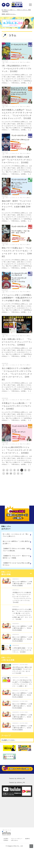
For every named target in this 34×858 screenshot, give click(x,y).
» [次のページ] (18, 473)
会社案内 (6, 838)
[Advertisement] (17, 489)
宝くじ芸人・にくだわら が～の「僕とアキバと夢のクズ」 (16, 535)
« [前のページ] (7, 470)
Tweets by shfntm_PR (17, 778)
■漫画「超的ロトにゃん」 (9, 14)
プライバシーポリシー (16, 838)
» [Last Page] (21, 473)
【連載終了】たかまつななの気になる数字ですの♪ (16, 564)
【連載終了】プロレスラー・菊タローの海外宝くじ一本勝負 (16, 557)
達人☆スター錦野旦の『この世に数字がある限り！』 (16, 542)
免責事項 (27, 838)
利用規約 (6, 840)
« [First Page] (3, 470)
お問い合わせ (14, 840)
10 (7, 473)
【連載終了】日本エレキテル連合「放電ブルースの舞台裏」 (16, 549)
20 (11, 473)
